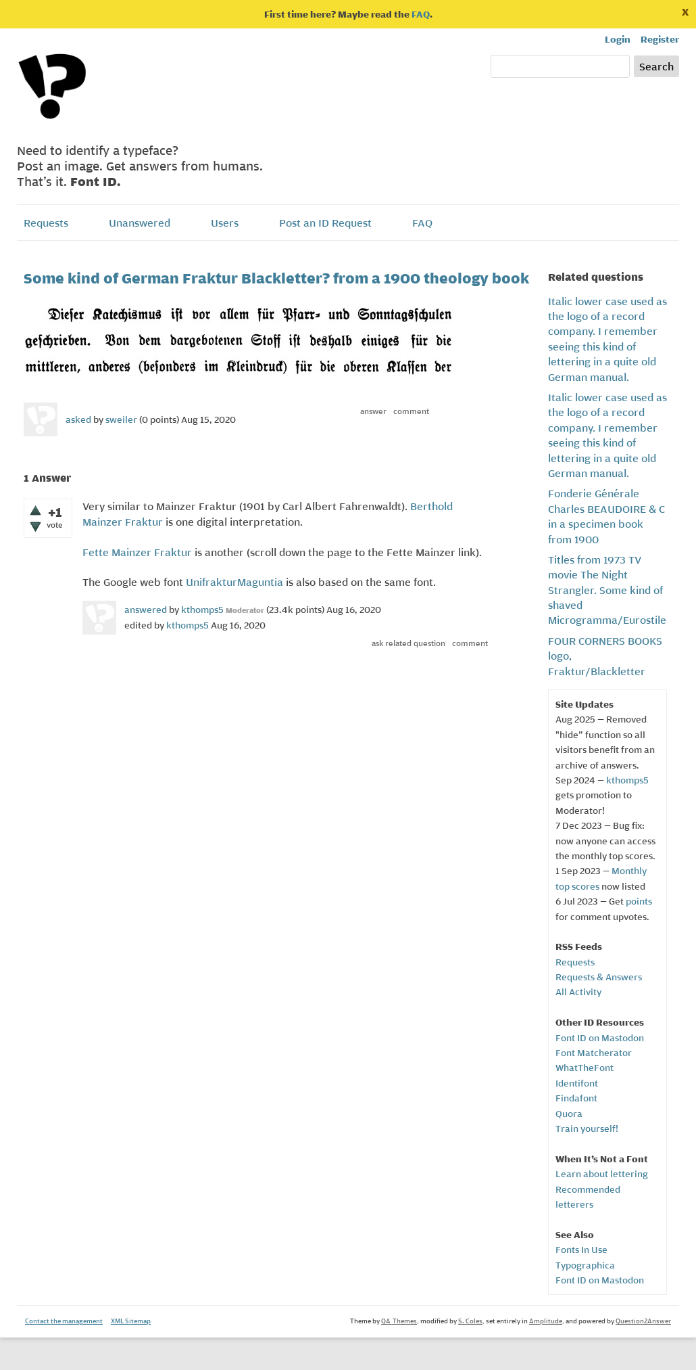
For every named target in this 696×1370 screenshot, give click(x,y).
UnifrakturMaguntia (234, 582)
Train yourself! (586, 1128)
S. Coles (470, 1321)
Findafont (576, 1098)
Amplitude (545, 1321)
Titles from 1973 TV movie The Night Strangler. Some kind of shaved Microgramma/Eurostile (607, 590)
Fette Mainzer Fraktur (137, 552)
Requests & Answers (598, 977)
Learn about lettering (601, 1174)
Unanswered (139, 222)
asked (78, 419)
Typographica (585, 1265)
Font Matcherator (593, 1053)
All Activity (578, 992)
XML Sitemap (131, 1321)
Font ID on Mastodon (599, 1038)
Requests (46, 222)
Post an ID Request (325, 222)
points (639, 901)
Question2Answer (643, 1321)
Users (225, 222)
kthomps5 (627, 780)
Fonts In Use (581, 1249)
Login (617, 39)
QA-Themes (399, 1321)
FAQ (421, 14)
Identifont (576, 1083)
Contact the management (64, 1321)
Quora (568, 1114)
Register (660, 39)
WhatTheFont (584, 1067)
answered (145, 609)
